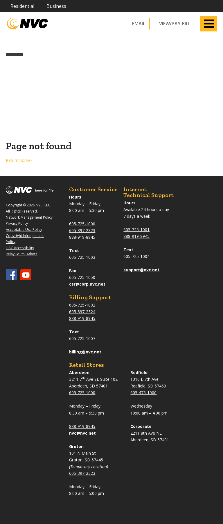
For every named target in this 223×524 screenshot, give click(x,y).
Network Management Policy (29, 217)
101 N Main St (82, 453)
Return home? (19, 160)
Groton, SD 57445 (86, 460)
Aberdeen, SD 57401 (88, 386)
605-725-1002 (82, 305)
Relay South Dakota (21, 254)
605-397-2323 (82, 230)
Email (138, 23)
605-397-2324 (82, 311)
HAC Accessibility (20, 247)
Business (56, 6)
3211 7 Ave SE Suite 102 (93, 379)
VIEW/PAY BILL (174, 23)
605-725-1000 (82, 223)
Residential (22, 6)
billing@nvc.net (85, 352)
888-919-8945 (82, 237)
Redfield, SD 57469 (148, 386)
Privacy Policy (17, 223)
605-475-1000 (143, 392)
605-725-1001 (136, 229)
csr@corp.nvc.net (87, 284)
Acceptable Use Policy (24, 229)
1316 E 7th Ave (144, 379)
